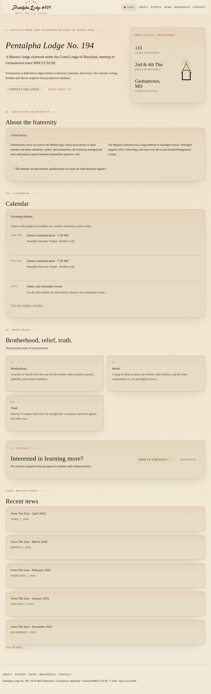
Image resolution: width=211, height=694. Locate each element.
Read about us (59, 89)
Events (156, 7)
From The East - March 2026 (29, 541)
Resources (182, 7)
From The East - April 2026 (28, 513)
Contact (199, 7)
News (168, 7)
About (143, 7)
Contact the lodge (24, 89)
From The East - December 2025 (31, 626)
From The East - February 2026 (30, 570)
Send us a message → (155, 459)
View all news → (15, 646)
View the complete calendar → (28, 305)
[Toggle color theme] (129, 7)
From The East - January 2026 (30, 598)
